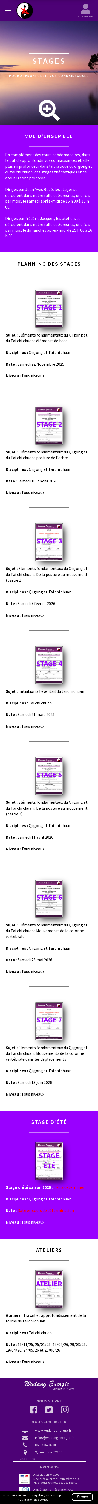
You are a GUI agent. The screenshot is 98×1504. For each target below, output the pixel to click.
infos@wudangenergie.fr (47, 1438)
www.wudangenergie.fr (46, 1431)
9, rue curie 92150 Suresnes (41, 1455)
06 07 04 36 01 (38, 1445)
